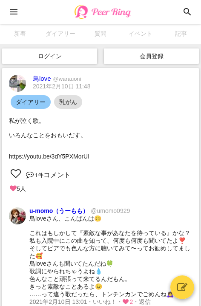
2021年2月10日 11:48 (61, 86)
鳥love (57, 78)
